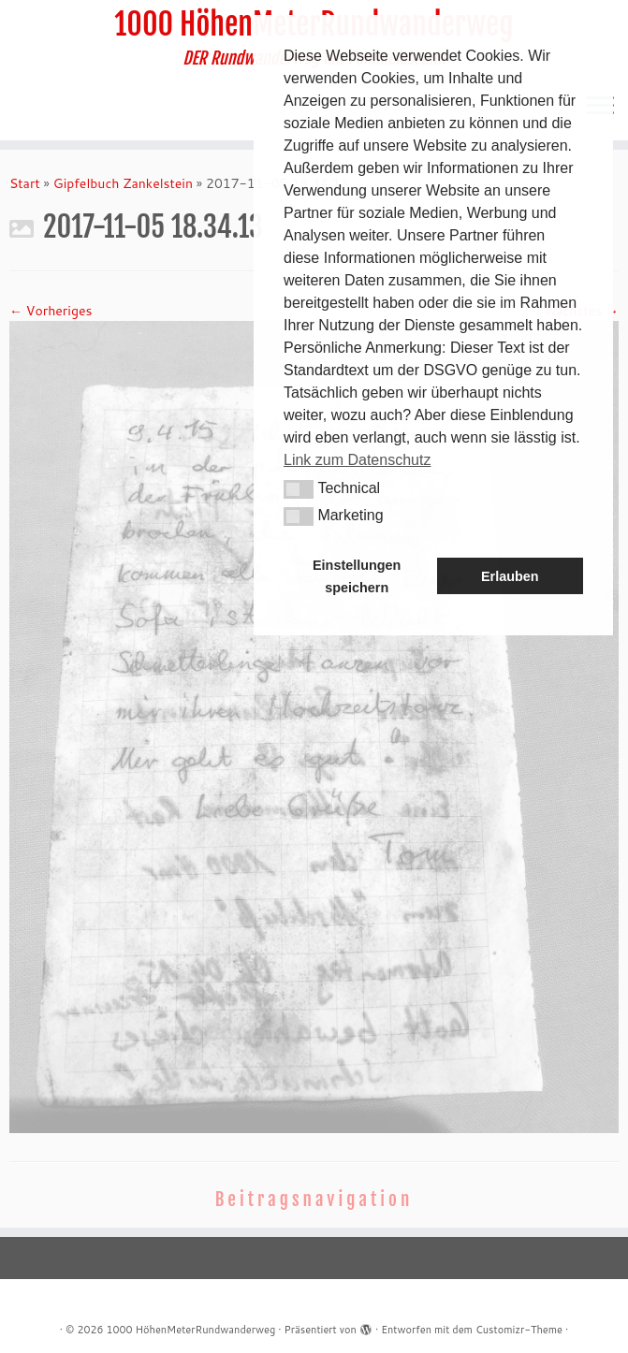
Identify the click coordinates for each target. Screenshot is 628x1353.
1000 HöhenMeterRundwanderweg (190, 1329)
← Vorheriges (50, 310)
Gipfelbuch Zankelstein (123, 183)
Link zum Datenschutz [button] (357, 460)
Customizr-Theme (518, 1329)
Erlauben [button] (510, 576)
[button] (299, 489)
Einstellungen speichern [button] (357, 576)
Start (24, 183)
